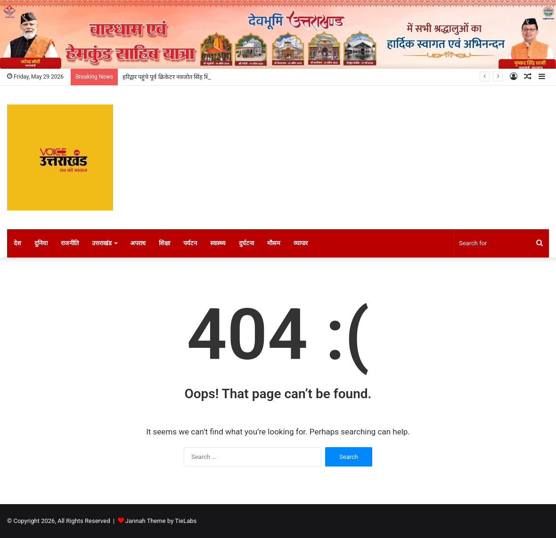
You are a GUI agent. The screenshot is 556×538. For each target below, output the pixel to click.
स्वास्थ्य (218, 243)
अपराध (138, 243)
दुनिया (41, 243)
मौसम (273, 243)
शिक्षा (164, 243)
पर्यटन (190, 243)
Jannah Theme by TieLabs (160, 520)
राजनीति (70, 243)
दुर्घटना (246, 243)
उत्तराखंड (102, 243)
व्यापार (301, 243)
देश (17, 243)
